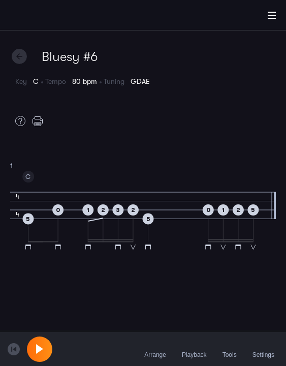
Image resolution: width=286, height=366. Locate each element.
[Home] (40, 16)
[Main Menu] (272, 15)
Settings (263, 348)
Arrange (155, 348)
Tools (230, 348)
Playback (194, 348)
